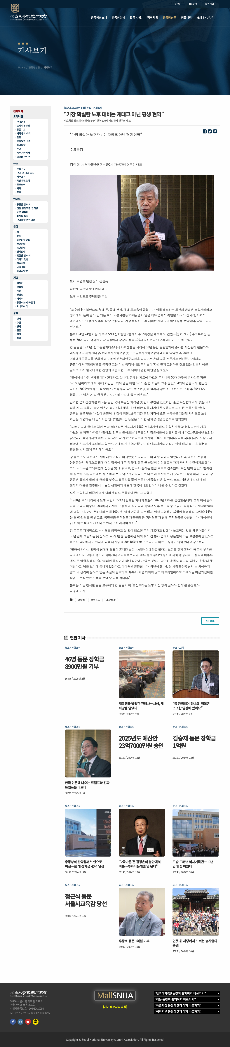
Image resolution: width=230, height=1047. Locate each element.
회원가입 (193, 4)
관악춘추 (21, 122)
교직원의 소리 (24, 141)
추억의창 (21, 145)
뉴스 (15, 163)
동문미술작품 (23, 240)
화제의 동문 (22, 216)
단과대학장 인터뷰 (26, 220)
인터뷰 (16, 199)
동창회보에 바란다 (26, 302)
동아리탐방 (22, 271)
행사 (19, 326)
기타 (19, 334)
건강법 (20, 295)
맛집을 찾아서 (24, 255)
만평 (19, 137)
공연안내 (21, 247)
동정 (15, 313)
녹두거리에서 (23, 153)
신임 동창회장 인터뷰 (27, 208)
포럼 (19, 192)
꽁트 (19, 236)
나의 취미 (21, 267)
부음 (19, 338)
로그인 (178, 4)
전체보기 (18, 111)
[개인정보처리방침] (115, 1007)
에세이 (20, 298)
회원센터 (210, 4)
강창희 (81, 600)
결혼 (19, 330)
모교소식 (21, 184)
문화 (15, 226)
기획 (19, 188)
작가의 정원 (22, 259)
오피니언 (18, 116)
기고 (15, 277)
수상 (19, 322)
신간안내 (21, 244)
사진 (19, 291)
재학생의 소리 (24, 133)
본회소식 (21, 169)
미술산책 (21, 263)
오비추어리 (22, 306)
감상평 (20, 287)
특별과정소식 (23, 180)
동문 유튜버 (22, 212)
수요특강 (111, 600)
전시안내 (21, 251)
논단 (19, 149)
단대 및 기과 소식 (25, 173)
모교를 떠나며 (24, 156)
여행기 (20, 283)
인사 (19, 318)
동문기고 (21, 129)
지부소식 (21, 177)
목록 (210, 621)
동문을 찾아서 (24, 204)
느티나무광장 (23, 125)
